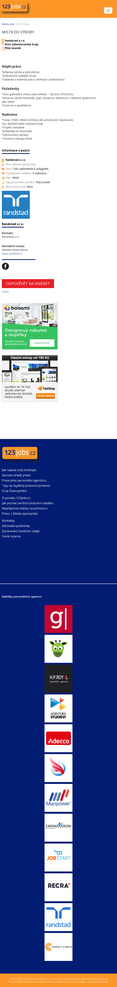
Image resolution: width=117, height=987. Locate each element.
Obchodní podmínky (16, 526)
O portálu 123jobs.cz (16, 498)
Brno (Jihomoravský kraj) (21, 44)
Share (5, 291)
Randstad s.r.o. (15, 40)
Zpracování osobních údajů (21, 531)
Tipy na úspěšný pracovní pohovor (26, 486)
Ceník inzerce (11, 536)
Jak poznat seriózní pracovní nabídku (28, 503)
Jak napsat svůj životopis (19, 470)
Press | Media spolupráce (20, 513)
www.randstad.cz (12, 253)
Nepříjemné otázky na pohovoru (25, 508)
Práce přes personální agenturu (24, 480)
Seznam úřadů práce (16, 475)
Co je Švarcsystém (14, 491)
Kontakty (8, 521)
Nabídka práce (8, 24)
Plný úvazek (13, 48)
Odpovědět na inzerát (28, 283)
